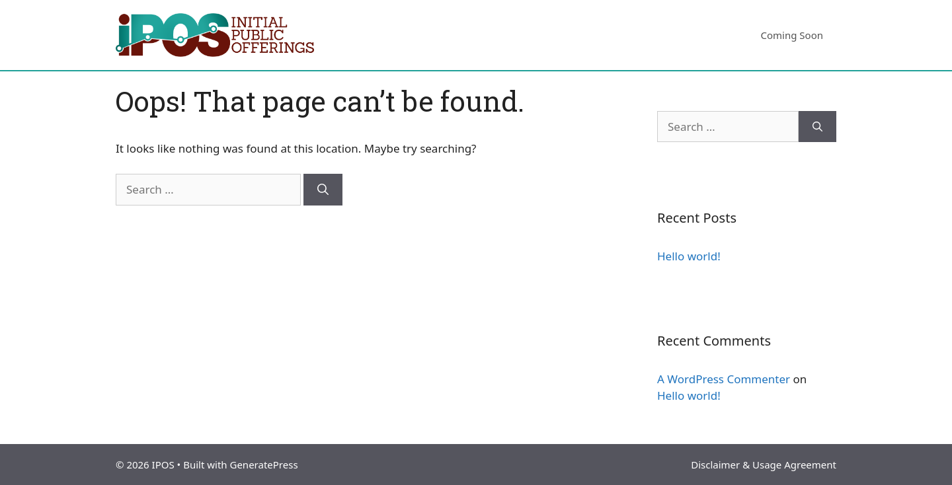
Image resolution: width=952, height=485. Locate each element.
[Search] (322, 189)
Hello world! (689, 256)
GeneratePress (263, 464)
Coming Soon (791, 35)
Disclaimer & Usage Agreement (763, 464)
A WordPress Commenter (723, 379)
